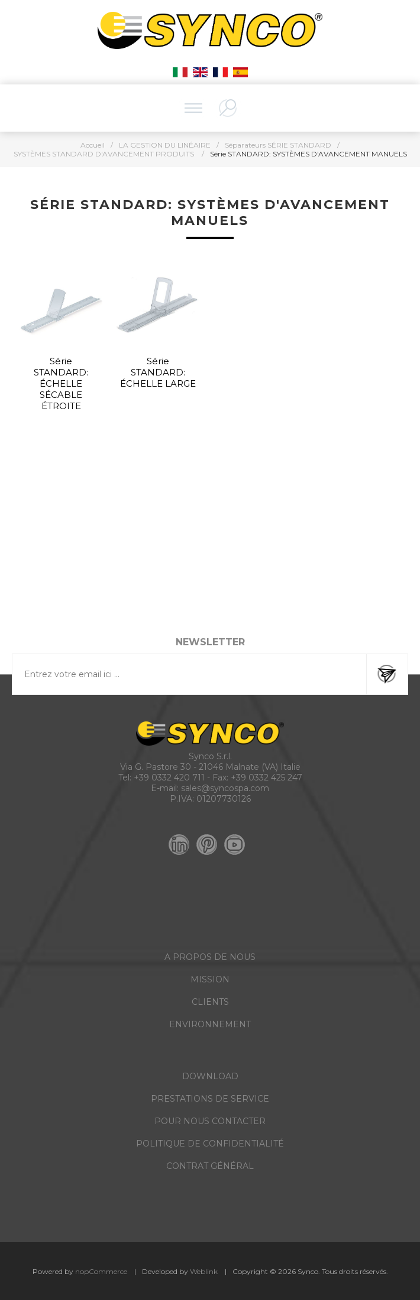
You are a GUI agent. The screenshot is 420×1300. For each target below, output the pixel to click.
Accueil (92, 145)
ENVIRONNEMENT (210, 1024)
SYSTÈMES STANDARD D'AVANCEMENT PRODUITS (105, 153)
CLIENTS (210, 1002)
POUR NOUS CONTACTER (210, 1121)
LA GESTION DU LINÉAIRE (165, 145)
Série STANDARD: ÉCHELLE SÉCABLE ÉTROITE (61, 383)
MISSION (210, 979)
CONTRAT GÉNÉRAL (210, 1166)
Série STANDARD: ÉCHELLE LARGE (158, 372)
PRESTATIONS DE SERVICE (210, 1098)
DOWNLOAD (210, 1076)
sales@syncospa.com (225, 788)
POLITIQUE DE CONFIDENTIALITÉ (210, 1143)
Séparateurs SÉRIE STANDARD (278, 145)
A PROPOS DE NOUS (210, 957)
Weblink (204, 1271)
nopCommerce (101, 1271)
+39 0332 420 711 (169, 777)
